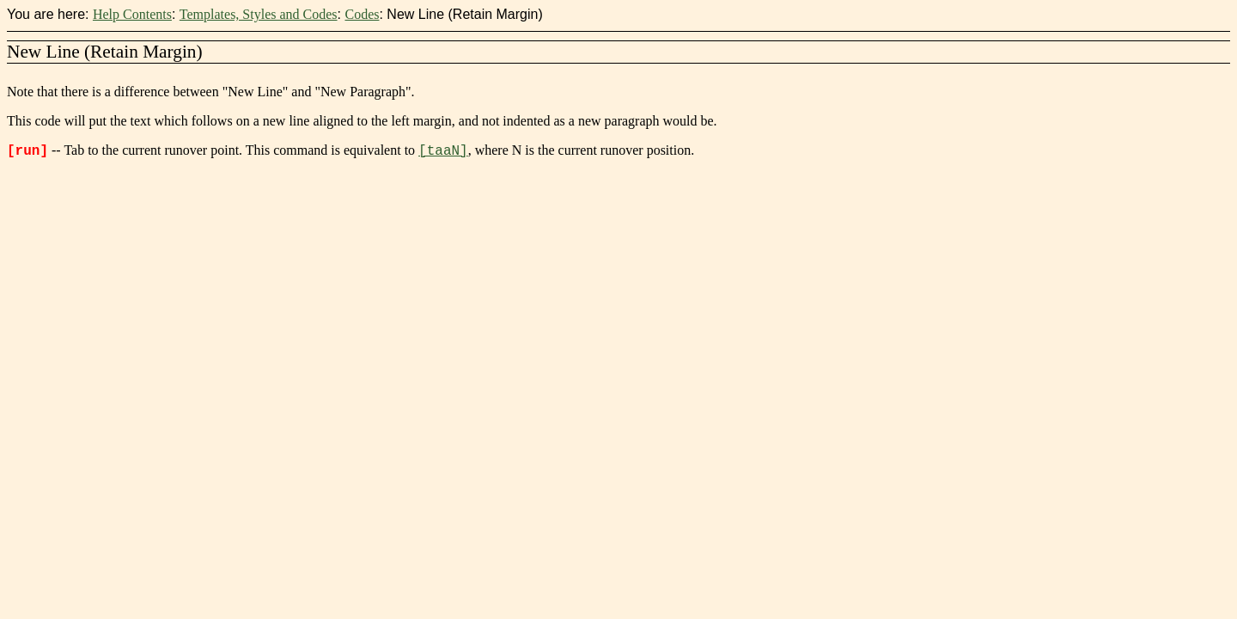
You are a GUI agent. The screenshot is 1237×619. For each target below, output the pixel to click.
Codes (361, 14)
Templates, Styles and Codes (259, 14)
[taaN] (443, 151)
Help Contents (132, 14)
